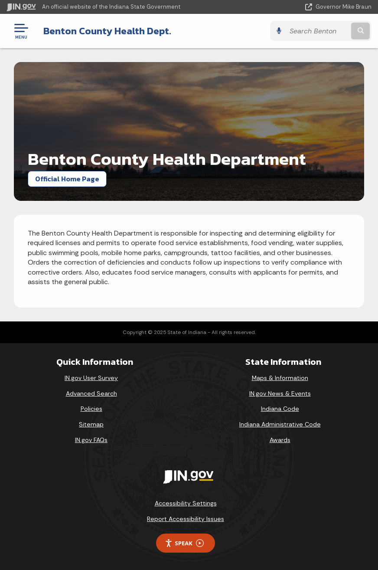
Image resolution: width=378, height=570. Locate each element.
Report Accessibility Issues (185, 519)
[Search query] (317, 31)
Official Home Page (67, 179)
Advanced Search (91, 393)
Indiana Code (280, 409)
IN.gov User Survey (91, 378)
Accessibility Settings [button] (186, 503)
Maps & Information (280, 378)
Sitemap (91, 424)
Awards (280, 440)
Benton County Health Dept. (107, 30)
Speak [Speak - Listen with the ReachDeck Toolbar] (184, 543)
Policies (91, 409)
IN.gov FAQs (91, 440)
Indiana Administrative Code (280, 424)
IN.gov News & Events (280, 393)
